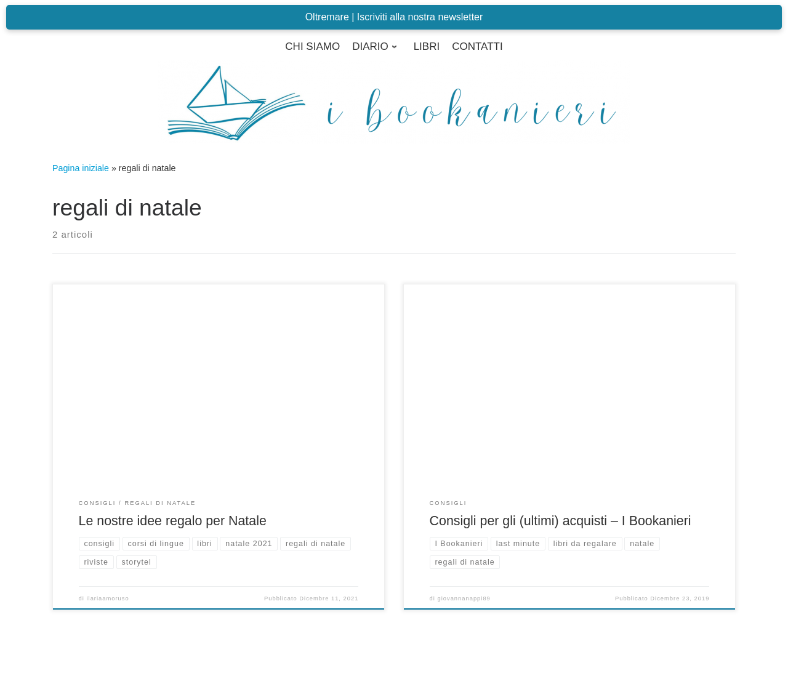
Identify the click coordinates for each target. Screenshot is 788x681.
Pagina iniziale (80, 168)
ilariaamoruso (108, 598)
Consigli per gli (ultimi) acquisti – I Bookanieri (560, 521)
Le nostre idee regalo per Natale (173, 521)
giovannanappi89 (464, 598)
